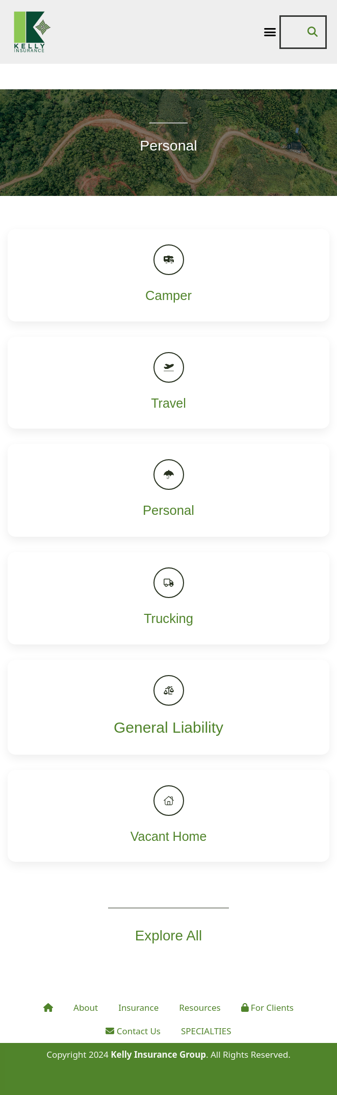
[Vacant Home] (168, 800)
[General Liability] (168, 690)
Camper (168, 295)
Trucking (168, 618)
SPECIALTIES (206, 1031)
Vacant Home (169, 836)
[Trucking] (168, 582)
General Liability (168, 727)
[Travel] (168, 367)
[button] (269, 32)
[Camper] (168, 259)
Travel (168, 403)
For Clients (267, 1007)
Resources (200, 1007)
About (85, 1007)
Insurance (138, 1007)
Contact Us (133, 1031)
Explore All (168, 935)
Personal (168, 510)
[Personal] (168, 474)
